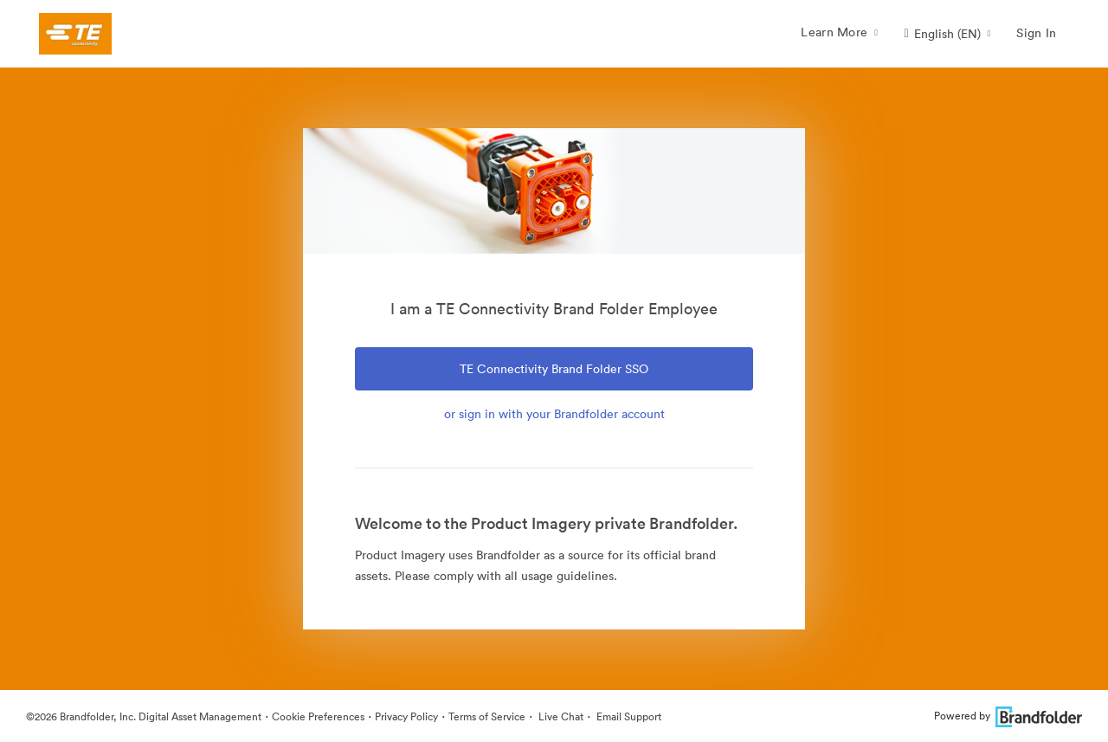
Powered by (1008, 715)
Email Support (627, 716)
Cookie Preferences (318, 716)
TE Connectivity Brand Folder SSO (554, 369)
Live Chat (559, 716)
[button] (947, 34)
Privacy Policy (406, 716)
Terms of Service (486, 716)
